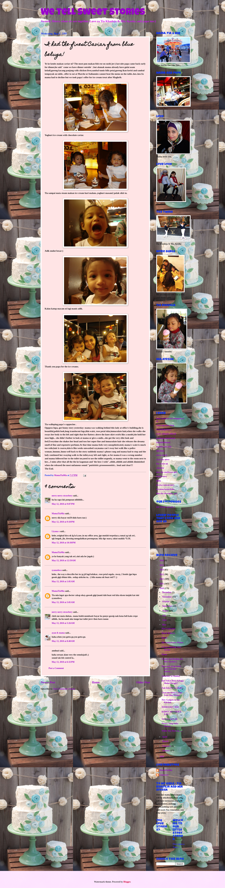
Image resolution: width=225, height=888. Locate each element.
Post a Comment (56, 668)
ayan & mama (58, 633)
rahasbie (160, 468)
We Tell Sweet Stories (93, 13)
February (166, 746)
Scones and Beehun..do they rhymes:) (172, 660)
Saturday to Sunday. (171, 676)
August (165, 611)
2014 (162, 570)
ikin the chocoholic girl (166, 493)
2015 (162, 565)
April (165, 737)
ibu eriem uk (162, 464)
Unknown (163, 775)
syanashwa (57, 570)
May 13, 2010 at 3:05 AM (63, 602)
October (166, 601)
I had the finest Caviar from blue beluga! (172, 693)
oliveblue (160, 451)
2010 (162, 588)
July (164, 615)
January (166, 750)
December (167, 592)
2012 (162, 579)
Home (96, 682)
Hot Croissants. (169, 628)
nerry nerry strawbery (62, 495)
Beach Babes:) (168, 633)
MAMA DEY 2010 (170, 707)
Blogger (126, 882)
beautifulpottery (163, 429)
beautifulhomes (163, 442)
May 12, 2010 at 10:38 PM (63, 542)
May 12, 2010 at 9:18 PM (63, 522)
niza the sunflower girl (166, 472)
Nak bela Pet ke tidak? (172, 688)
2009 (162, 756)
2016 (162, 560)
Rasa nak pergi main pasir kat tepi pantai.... (171, 669)
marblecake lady (164, 446)
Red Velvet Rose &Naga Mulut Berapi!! (173, 682)
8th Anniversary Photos (172, 642)
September (167, 606)
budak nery (161, 476)
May (164, 625)
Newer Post (48, 682)
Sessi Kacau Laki (169, 719)
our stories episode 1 (165, 507)
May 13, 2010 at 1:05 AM (63, 581)
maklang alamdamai (165, 438)
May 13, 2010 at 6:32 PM (63, 662)
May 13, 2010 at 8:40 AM (63, 641)
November (167, 597)
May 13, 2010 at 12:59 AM (64, 560)
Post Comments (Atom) (64, 689)
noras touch (161, 455)
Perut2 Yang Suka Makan (170, 724)
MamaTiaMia (58, 513)
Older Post (143, 682)
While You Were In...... (172, 731)
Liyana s (56, 531)
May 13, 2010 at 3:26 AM (63, 623)
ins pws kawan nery (165, 485)
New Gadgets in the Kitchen (171, 701)
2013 (162, 574)
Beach (164, 638)
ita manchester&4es (165, 489)
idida (158, 481)
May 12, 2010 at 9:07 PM (63, 504)
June (164, 620)
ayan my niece (162, 459)
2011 (162, 584)
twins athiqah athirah (166, 434)
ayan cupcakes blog (165, 425)
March (165, 741)
